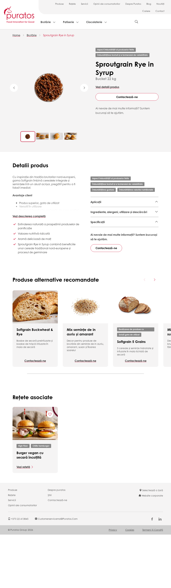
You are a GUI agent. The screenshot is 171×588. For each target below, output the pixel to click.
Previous (14, 88)
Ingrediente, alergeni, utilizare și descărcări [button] (119, 224)
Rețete (72, 3)
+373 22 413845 (18, 572)
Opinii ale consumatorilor (106, 3)
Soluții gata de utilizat (129, 388)
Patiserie (68, 22)
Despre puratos (56, 543)
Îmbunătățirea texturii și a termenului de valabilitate (122, 55)
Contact (159, 11)
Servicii (84, 3)
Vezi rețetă (23, 520)
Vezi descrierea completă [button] (29, 216)
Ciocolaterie (94, 22)
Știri (50, 548)
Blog (148, 3)
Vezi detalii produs (107, 87)
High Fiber (23, 499)
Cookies (129, 583)
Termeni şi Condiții (152, 583)
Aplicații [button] (96, 202)
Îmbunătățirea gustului (103, 189)
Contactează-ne (127, 97)
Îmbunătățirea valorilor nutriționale (136, 189)
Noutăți (160, 3)
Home (16, 35)
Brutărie (46, 22)
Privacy (113, 583)
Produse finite (99, 210)
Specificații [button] (98, 234)
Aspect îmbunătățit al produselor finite (115, 49)
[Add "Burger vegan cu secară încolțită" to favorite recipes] (49, 468)
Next (84, 88)
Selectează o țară (151, 543)
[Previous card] (145, 333)
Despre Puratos (133, 3)
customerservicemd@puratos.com (56, 572)
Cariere (146, 11)
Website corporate (151, 549)
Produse (59, 3)
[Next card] (154, 333)
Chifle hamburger (41, 499)
